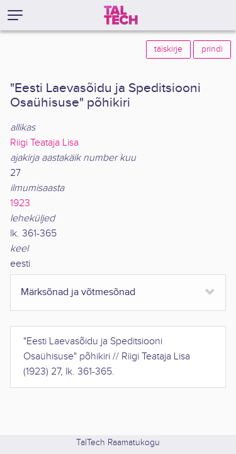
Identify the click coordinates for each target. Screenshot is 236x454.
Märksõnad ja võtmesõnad (78, 292)
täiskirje (168, 49)
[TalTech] (120, 15)
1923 (20, 203)
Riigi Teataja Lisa (44, 143)
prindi (212, 49)
